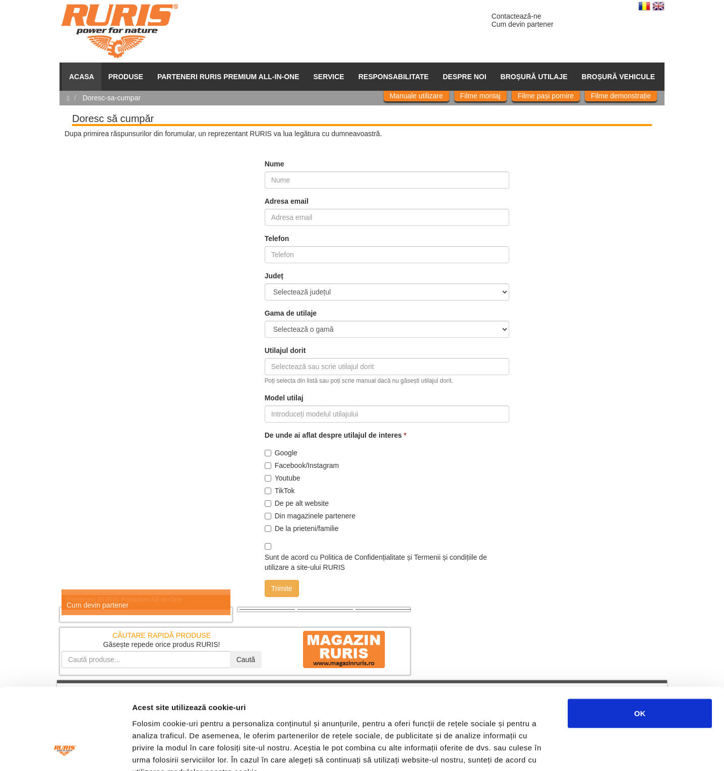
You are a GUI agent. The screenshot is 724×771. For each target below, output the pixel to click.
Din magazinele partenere (310, 516)
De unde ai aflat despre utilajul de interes (336, 435)
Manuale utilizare (416, 96)
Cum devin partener (523, 24)
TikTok (280, 491)
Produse (125, 77)
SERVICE (329, 77)
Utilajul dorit (285, 350)
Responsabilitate (393, 77)
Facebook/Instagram (302, 465)
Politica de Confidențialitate (362, 557)
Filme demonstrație (621, 96)
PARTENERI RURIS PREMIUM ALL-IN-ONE (228, 77)
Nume (274, 164)
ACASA (81, 77)
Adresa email (287, 201)
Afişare (504, 751)
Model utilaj (284, 398)
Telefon (277, 238)
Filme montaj (480, 96)
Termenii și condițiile (445, 557)
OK (640, 639)
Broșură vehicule (618, 77)
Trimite (281, 588)
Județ (274, 276)
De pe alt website (297, 503)
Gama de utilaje (291, 313)
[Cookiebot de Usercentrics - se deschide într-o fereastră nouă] (65, 751)
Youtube (282, 478)
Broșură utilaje (534, 77)
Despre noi (464, 77)
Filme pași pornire (546, 96)
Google (281, 453)
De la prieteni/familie (302, 528)
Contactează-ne (516, 16)
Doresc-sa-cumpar (112, 98)
